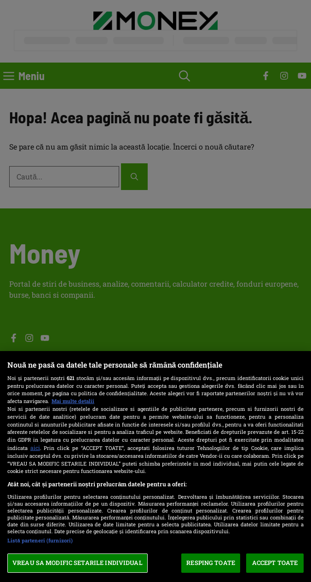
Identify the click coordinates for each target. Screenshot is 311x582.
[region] (155, 466)
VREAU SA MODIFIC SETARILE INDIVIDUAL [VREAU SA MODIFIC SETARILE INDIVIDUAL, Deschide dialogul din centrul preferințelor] (77, 563)
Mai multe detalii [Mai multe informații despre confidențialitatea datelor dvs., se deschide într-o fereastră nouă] (73, 401)
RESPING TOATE (210, 563)
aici (35, 447)
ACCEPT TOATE (275, 563)
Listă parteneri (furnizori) (40, 540)
